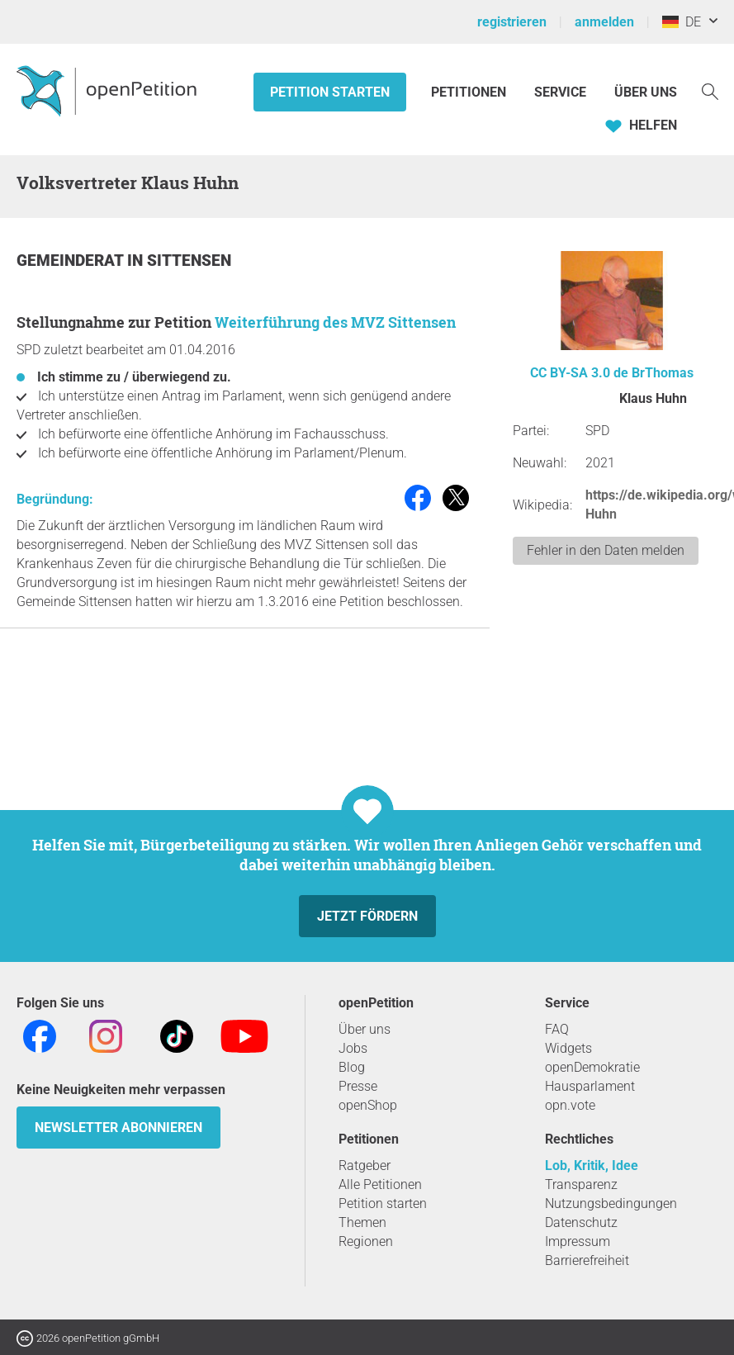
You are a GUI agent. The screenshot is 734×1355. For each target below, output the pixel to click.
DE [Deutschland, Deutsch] (681, 22)
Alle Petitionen (380, 1184)
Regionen (366, 1241)
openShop (368, 1105)
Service (560, 92)
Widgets (568, 1048)
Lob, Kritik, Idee (591, 1165)
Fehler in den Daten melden (605, 550)
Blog (352, 1067)
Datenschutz (581, 1222)
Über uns (365, 1029)
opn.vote (570, 1105)
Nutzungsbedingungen (611, 1203)
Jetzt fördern (367, 916)
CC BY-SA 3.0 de (579, 373)
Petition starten (330, 92)
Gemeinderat (72, 260)
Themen (362, 1222)
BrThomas (663, 373)
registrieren (512, 22)
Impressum (577, 1241)
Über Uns (645, 92)
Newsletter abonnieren (118, 1127)
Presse (358, 1086)
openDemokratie (592, 1067)
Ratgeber (365, 1165)
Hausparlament (590, 1086)
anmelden (604, 22)
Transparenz (581, 1184)
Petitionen (470, 92)
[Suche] (710, 90)
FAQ (557, 1029)
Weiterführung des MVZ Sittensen (335, 322)
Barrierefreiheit (587, 1260)
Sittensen (189, 260)
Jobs (353, 1048)
